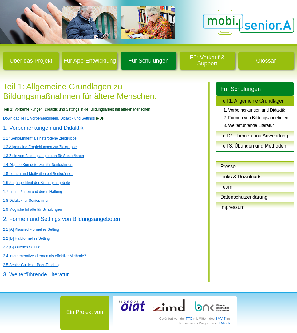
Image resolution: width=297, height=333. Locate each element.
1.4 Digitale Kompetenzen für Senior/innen (37, 165)
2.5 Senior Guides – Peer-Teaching (32, 265)
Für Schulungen (148, 60)
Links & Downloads (241, 176)
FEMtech (223, 323)
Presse (228, 166)
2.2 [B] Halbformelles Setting (26, 238)
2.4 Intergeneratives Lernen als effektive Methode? (44, 256)
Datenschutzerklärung (243, 197)
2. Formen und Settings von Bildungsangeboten (61, 219)
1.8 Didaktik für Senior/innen (26, 200)
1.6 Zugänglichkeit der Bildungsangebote (36, 183)
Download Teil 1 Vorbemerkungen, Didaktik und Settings (49, 118)
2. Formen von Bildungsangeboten (256, 117)
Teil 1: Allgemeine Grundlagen (252, 101)
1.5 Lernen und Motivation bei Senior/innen (38, 174)
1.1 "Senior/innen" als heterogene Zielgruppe (40, 138)
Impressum (232, 207)
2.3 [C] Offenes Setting (21, 247)
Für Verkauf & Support (207, 60)
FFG (189, 318)
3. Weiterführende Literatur (249, 125)
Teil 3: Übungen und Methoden (253, 145)
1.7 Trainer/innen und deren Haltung (32, 191)
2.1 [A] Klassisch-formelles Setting (31, 229)
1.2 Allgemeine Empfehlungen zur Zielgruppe (40, 147)
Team (226, 186)
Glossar (266, 60)
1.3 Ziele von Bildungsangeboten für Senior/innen (43, 156)
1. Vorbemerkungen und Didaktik (254, 110)
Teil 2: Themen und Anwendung (254, 135)
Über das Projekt (31, 60)
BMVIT (220, 318)
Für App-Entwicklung (90, 60)
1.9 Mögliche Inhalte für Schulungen (32, 209)
